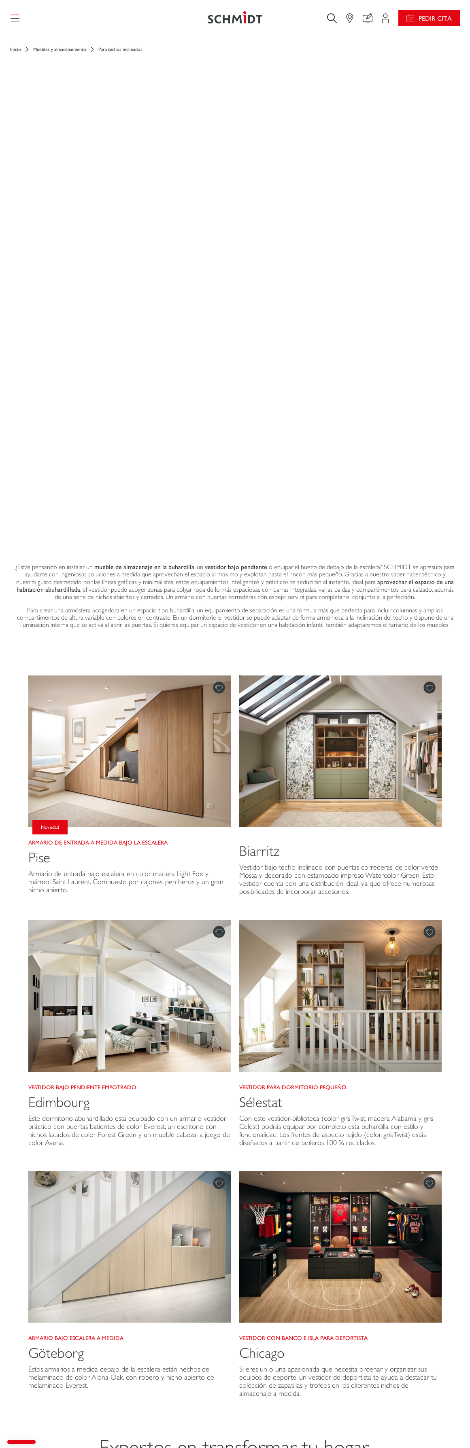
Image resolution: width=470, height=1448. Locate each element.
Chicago (262, 1020)
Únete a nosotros (379, 1316)
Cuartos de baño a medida (53, 1355)
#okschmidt (326, 1427)
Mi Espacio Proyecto (158, 1300)
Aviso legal (189, 1427)
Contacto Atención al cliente (169, 1339)
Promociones (261, 1300)
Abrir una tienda (377, 1332)
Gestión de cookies (226, 1427)
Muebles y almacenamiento (59, 57)
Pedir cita (435, 22)
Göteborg (56, 1020)
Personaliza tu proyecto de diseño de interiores (176, 1319)
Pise (39, 524)
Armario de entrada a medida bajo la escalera (98, 509)
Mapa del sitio (400, 1427)
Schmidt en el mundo (383, 1349)
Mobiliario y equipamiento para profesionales (60, 1374)
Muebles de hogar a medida (55, 1339)
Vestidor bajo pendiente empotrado (82, 753)
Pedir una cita (175, 1375)
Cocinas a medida (42, 1308)
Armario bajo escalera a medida (75, 1004)
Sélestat (260, 769)
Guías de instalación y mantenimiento (272, 1319)
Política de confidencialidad (279, 1427)
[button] (21, 1442)
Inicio (15, 57)
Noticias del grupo (380, 1300)
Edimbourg (58, 769)
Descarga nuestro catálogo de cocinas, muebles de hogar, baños (288, 1343)
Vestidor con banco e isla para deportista (303, 1004)
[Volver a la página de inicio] (235, 22)
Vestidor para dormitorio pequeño (293, 753)
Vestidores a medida (45, 1323)
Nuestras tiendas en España (391, 1365)
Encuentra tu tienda (156, 1355)
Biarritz (259, 518)
